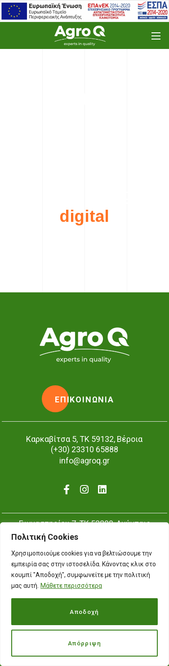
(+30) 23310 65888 (84, 449)
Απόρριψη (84, 643)
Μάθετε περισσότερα (71, 585)
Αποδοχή (85, 611)
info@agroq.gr (84, 460)
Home (65, 120)
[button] (84, 399)
